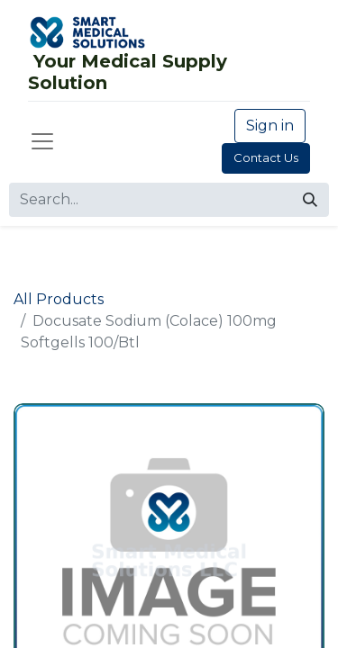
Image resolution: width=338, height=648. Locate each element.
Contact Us (265, 157)
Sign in (270, 125)
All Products (59, 299)
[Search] (310, 200)
